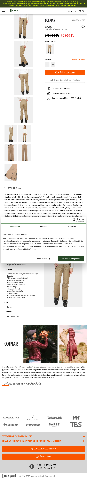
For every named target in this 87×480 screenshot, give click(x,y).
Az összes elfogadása (71, 259)
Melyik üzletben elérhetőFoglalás (64, 80)
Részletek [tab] (43, 227)
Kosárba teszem (65, 72)
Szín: (47, 41)
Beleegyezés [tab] (15, 227)
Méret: (48, 59)
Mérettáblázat (78, 59)
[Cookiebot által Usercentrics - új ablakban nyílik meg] (74, 220)
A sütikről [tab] (72, 227)
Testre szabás (43, 259)
